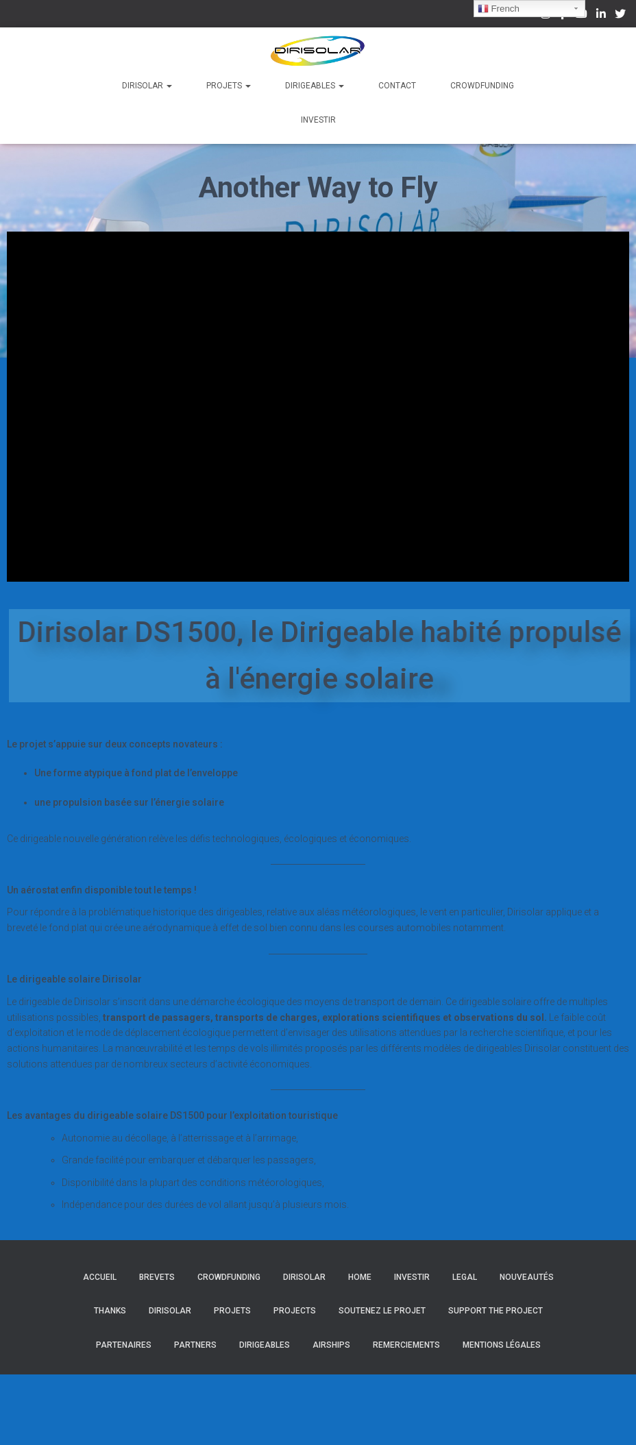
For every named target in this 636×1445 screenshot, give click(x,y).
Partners (195, 1345)
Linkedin (601, 16)
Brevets (157, 1277)
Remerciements (406, 1345)
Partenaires (123, 1345)
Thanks (110, 1311)
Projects (294, 1311)
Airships (331, 1345)
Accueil (100, 1277)
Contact (397, 85)
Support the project (495, 1311)
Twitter (620, 16)
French (498, 8)
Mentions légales (502, 1345)
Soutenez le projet (382, 1311)
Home (359, 1277)
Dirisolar (147, 85)
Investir (318, 120)
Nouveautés (527, 1277)
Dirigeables (314, 85)
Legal (464, 1277)
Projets (228, 85)
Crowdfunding (482, 85)
